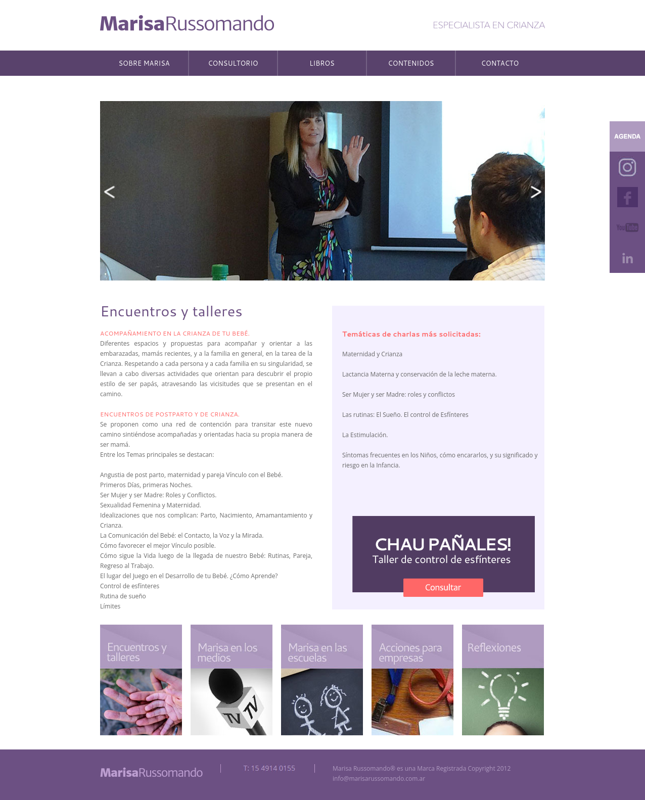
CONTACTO (500, 63)
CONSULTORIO (233, 63)
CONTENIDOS (411, 63)
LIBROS (321, 63)
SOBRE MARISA (143, 63)
